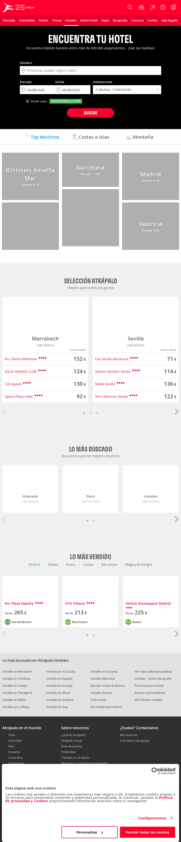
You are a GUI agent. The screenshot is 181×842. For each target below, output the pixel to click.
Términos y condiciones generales (84, 763)
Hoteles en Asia (57, 707)
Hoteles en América (60, 700)
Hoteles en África (58, 693)
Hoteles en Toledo (15, 685)
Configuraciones (152, 818)
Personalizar (89, 832)
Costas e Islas (90, 137)
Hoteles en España (59, 678)
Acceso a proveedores (150, 693)
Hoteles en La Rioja (15, 707)
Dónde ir (26, 63)
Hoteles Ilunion (101, 693)
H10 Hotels (98, 700)
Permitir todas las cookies (147, 832)
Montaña (139, 137)
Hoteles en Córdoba (16, 678)
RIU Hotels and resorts (106, 707)
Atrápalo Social (71, 740)
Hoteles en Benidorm (17, 671)
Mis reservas (128, 735)
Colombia (15, 740)
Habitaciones (102, 82)
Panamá (14, 752)
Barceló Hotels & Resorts (107, 685)
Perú (11, 746)
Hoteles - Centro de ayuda (153, 678)
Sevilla (136, 338)
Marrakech (45, 338)
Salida (59, 82)
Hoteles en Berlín (14, 700)
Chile (11, 735)
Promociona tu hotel (149, 685)
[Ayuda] (163, 7)
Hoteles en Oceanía (104, 671)
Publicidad (68, 752)
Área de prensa (71, 746)
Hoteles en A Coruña (60, 671)
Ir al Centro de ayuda (134, 741)
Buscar (90, 113)
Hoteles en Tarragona (17, 693)
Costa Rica (15, 757)
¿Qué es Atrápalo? (73, 735)
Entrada (26, 82)
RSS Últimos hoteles (148, 700)
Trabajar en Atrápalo (75, 757)
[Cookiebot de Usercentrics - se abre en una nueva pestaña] (155, 771)
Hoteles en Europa (59, 685)
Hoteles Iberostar (102, 678)
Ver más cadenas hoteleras (153, 671)
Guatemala (16, 763)
